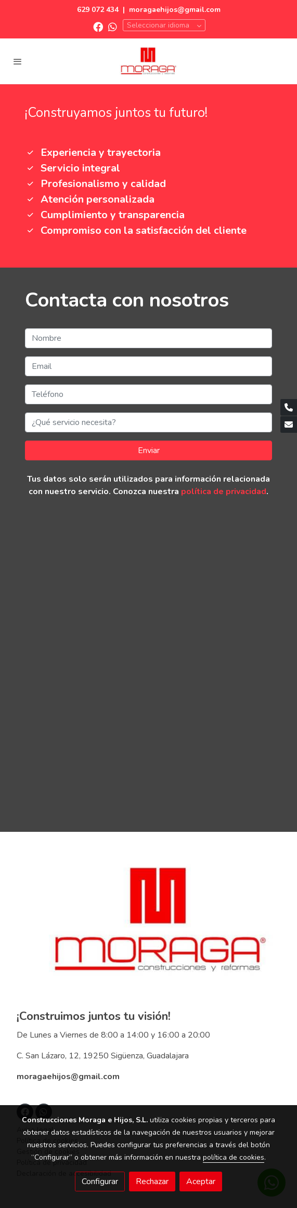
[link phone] (288, 407)
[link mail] (288, 424)
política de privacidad (223, 491)
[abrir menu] (17, 61)
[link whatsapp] (112, 26)
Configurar (100, 1181)
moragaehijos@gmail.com (175, 10)
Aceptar (200, 1181)
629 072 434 (98, 10)
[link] (148, 61)
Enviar (149, 450)
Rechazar (152, 1181)
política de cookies (233, 1157)
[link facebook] (98, 26)
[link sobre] (148, 927)
